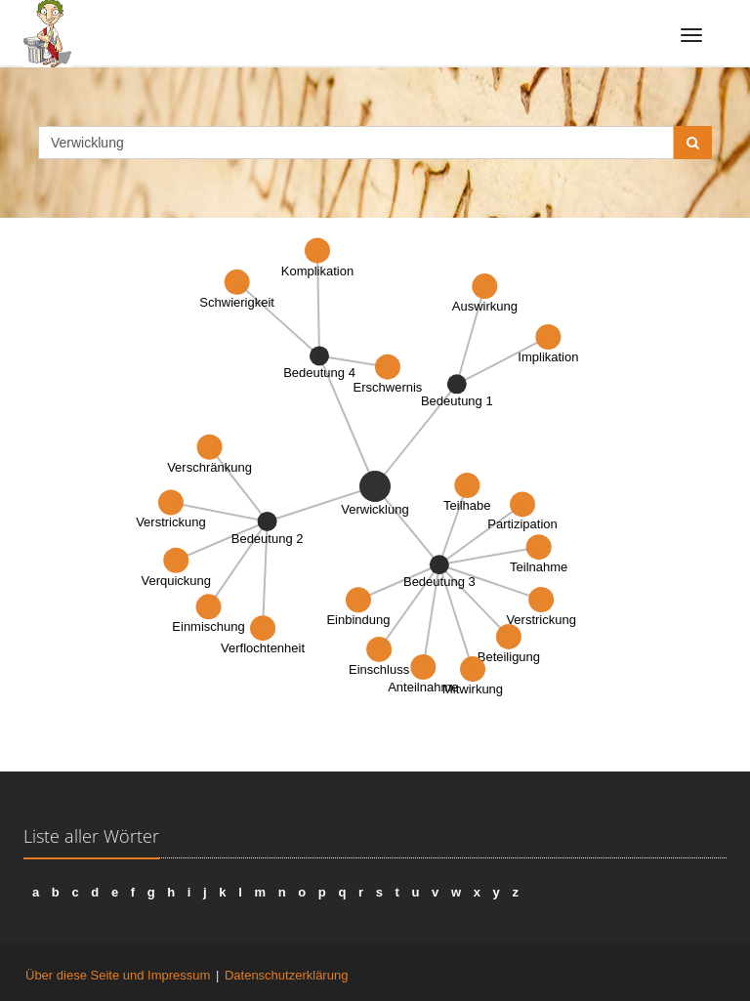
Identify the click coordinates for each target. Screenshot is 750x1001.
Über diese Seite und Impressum (117, 975)
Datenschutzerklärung (286, 975)
